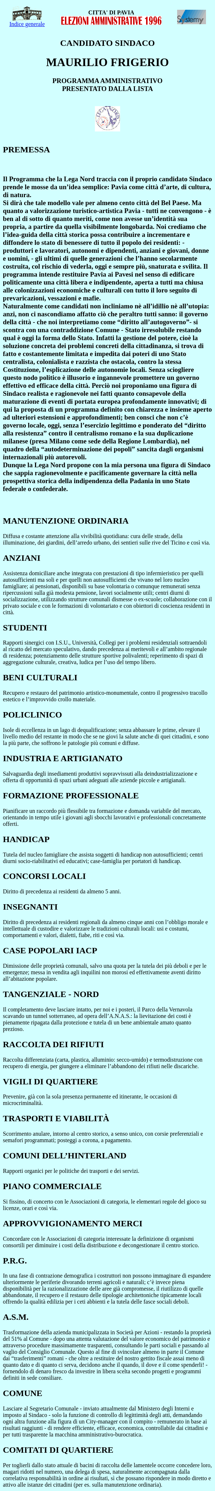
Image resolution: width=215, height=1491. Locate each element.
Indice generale (27, 21)
